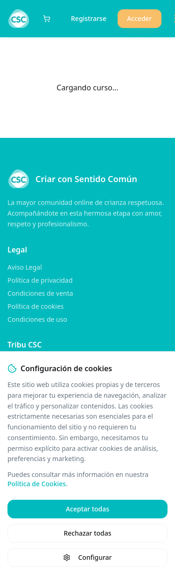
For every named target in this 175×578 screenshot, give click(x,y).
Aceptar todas (87, 508)
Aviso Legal (24, 267)
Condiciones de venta (40, 293)
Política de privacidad (40, 280)
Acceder (139, 18)
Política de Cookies (36, 483)
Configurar (87, 557)
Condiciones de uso (37, 319)
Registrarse (88, 18)
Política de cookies (35, 306)
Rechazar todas (87, 533)
